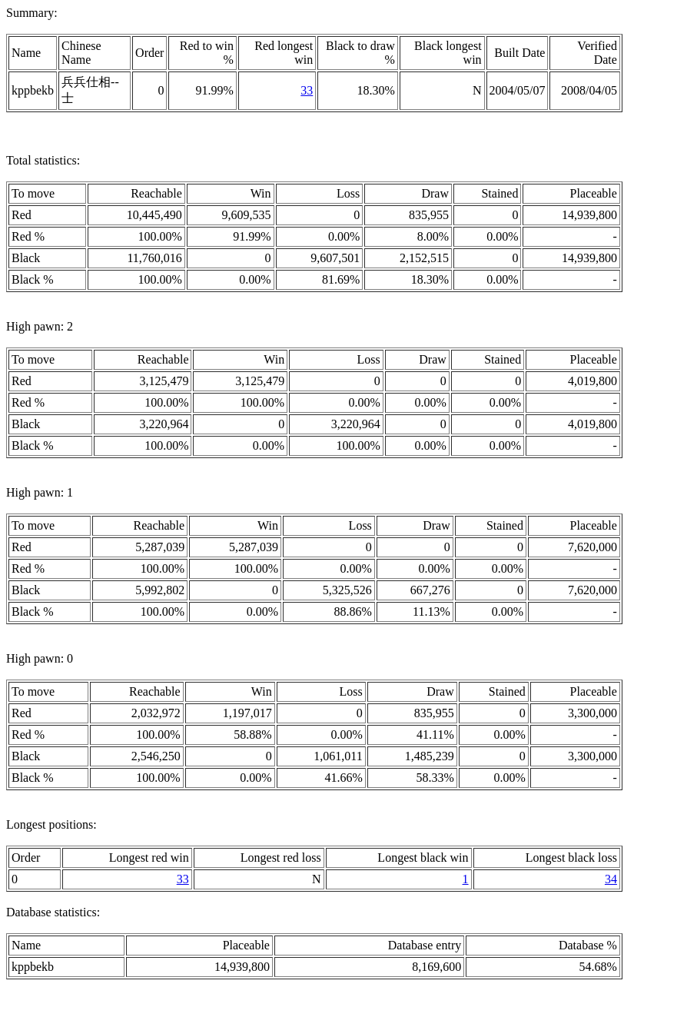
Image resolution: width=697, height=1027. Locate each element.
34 (611, 879)
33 (306, 90)
